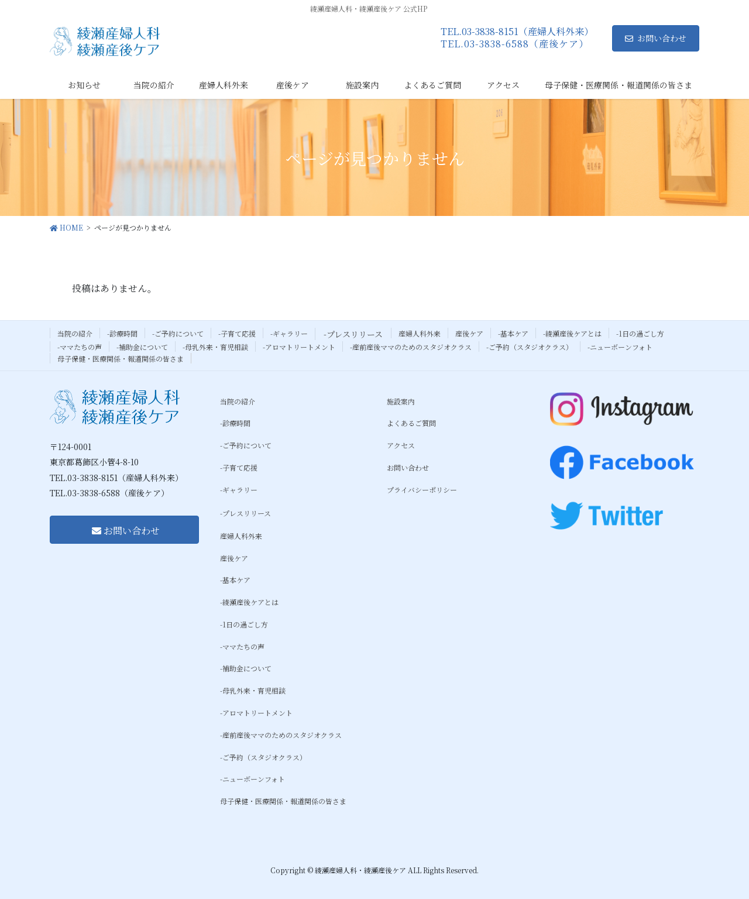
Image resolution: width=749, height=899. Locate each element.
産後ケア (469, 333)
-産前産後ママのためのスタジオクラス (411, 347)
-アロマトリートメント (299, 347)
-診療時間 (122, 333)
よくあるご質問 (411, 423)
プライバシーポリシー (422, 490)
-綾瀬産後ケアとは (572, 333)
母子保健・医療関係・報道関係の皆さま (120, 358)
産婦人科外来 (419, 333)
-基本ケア (513, 333)
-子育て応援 (237, 333)
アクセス (401, 445)
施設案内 (401, 401)
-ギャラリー (289, 333)
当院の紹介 (74, 333)
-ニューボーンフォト (619, 347)
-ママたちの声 (79, 347)
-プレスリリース (353, 334)
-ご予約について (178, 333)
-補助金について (142, 347)
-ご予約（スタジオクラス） (529, 347)
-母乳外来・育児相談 (215, 347)
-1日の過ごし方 (640, 333)
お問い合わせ (655, 38)
